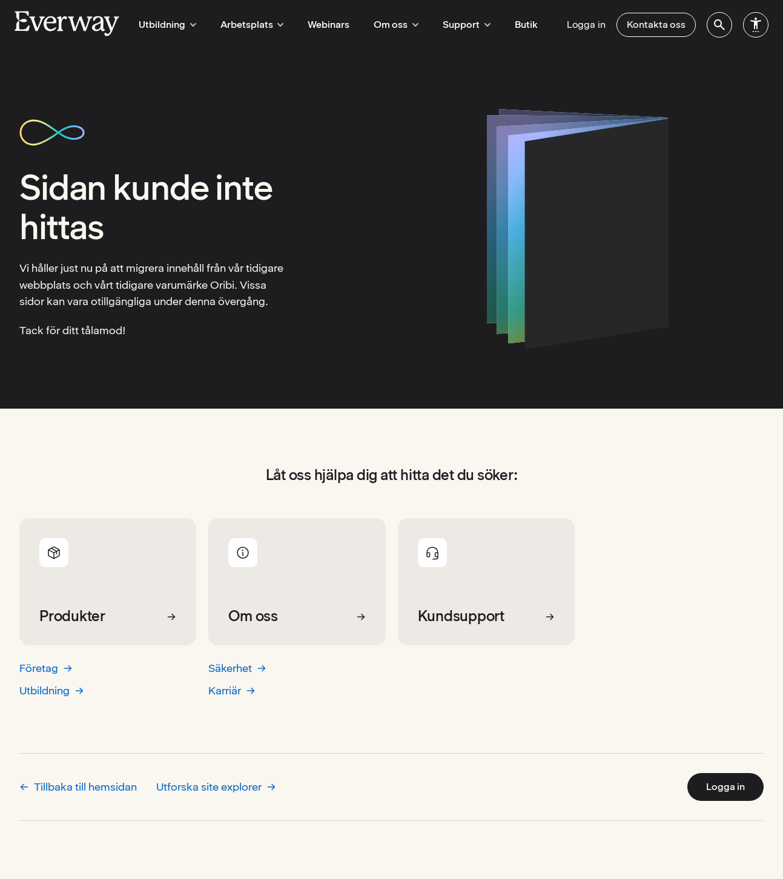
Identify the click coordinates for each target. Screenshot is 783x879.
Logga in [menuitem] (586, 24)
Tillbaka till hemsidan (78, 786)
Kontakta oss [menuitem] (656, 24)
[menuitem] (719, 25)
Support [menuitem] (454, 24)
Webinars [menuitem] (322, 24)
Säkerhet (237, 668)
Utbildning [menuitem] (166, 24)
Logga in (725, 786)
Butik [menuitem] (512, 24)
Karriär (232, 690)
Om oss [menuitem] (387, 24)
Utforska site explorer (216, 786)
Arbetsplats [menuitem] (247, 24)
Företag (46, 668)
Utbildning (51, 690)
